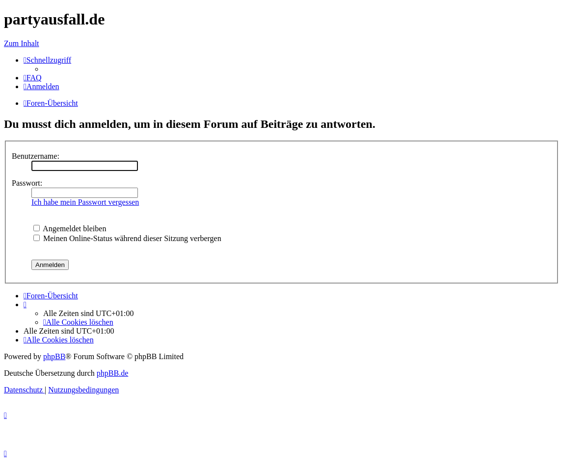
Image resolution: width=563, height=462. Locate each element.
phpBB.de (112, 373)
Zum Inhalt (21, 43)
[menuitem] (33, 77)
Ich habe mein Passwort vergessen (85, 202)
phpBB (54, 356)
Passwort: (27, 183)
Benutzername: (35, 156)
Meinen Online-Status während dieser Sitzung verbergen (127, 238)
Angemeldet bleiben (69, 228)
